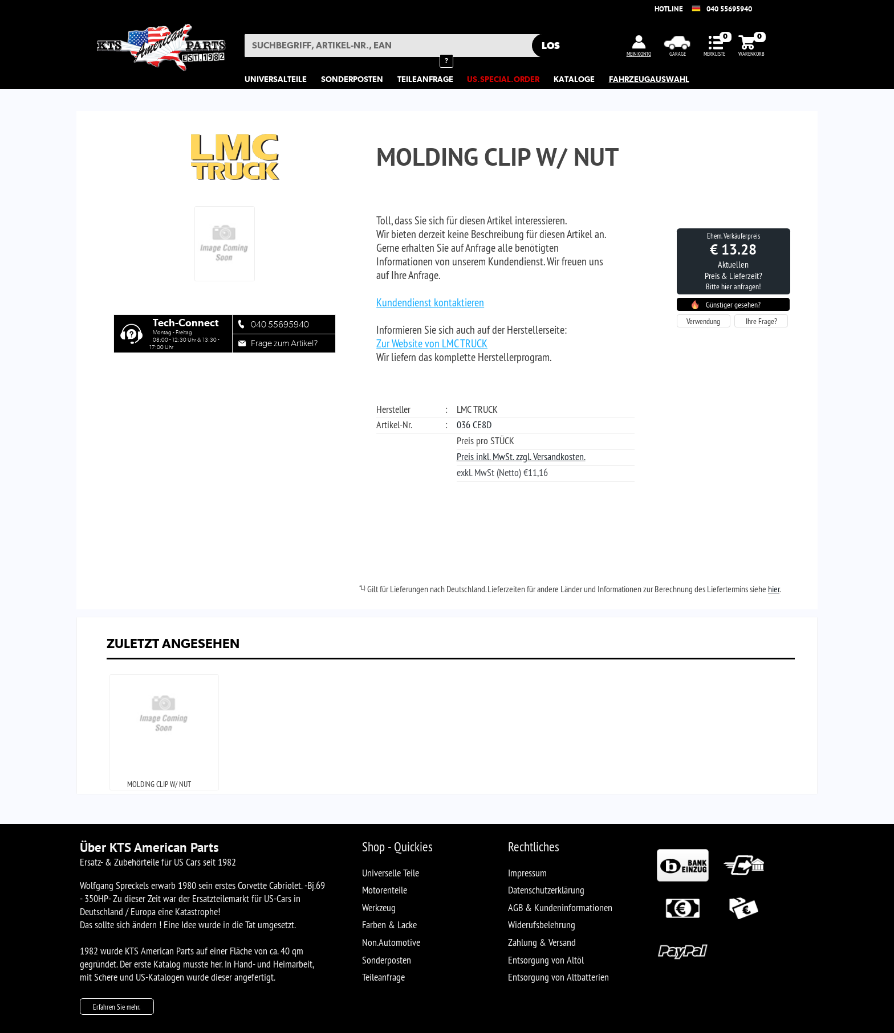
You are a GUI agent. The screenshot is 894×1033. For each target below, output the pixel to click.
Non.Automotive (391, 942)
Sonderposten (386, 959)
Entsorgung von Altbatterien (558, 976)
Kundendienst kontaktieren (430, 302)
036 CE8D (474, 424)
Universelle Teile (390, 872)
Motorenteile (384, 889)
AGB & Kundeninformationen (560, 907)
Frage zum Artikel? (284, 343)
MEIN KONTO (639, 54)
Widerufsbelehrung (541, 924)
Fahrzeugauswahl (649, 79)
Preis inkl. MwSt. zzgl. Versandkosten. (521, 456)
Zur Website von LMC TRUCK (431, 343)
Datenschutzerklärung (546, 889)
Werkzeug (379, 907)
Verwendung (703, 321)
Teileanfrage (383, 976)
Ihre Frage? (761, 321)
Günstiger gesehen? (733, 305)
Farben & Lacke (389, 924)
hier (773, 589)
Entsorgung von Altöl (546, 959)
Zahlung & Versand (542, 942)
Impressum (527, 872)
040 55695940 (729, 9)
